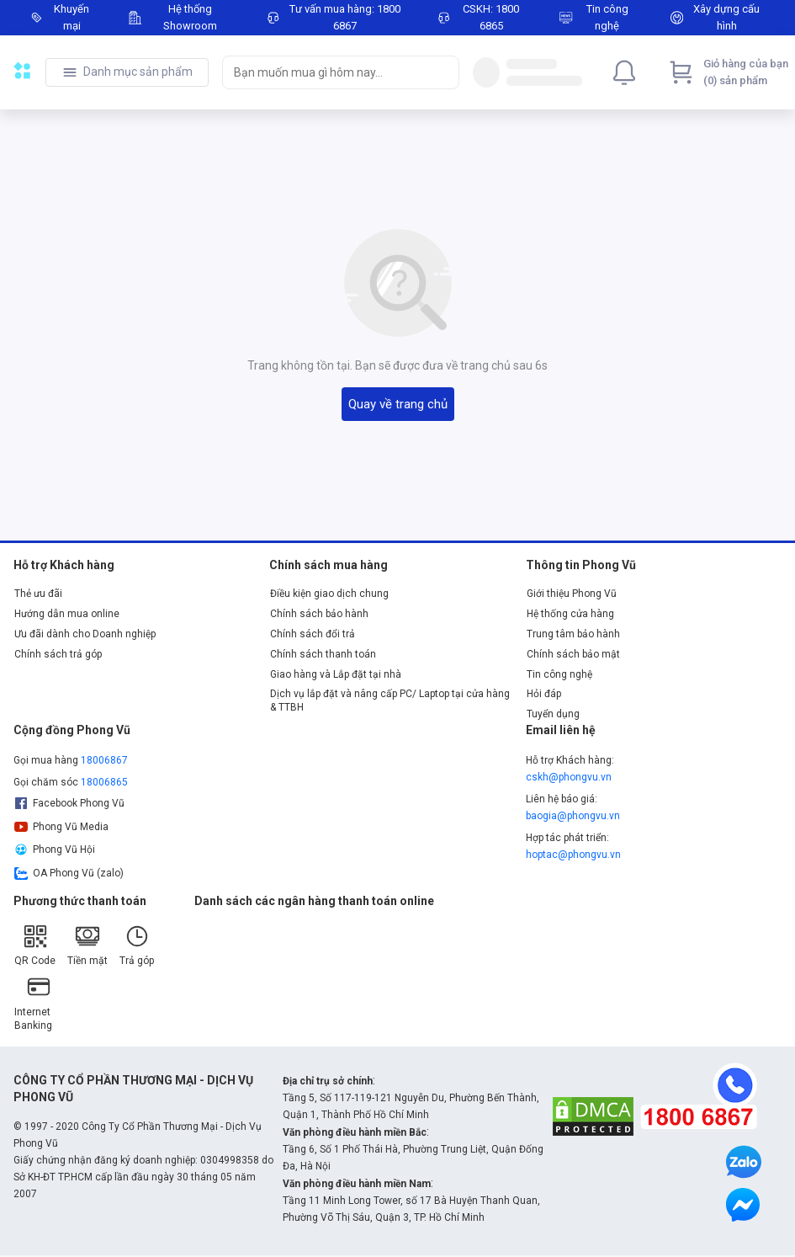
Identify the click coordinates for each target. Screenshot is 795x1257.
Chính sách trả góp (58, 654)
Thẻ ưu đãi (38, 593)
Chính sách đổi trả (312, 634)
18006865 (104, 782)
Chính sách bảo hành (319, 614)
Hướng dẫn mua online (66, 614)
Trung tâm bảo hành (573, 634)
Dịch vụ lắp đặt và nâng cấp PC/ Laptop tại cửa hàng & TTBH (390, 700)
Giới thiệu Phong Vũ (572, 593)
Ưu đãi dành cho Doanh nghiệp (85, 634)
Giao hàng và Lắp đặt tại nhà (335, 674)
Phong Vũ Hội (54, 849)
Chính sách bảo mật (573, 654)
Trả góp (136, 945)
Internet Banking (33, 1002)
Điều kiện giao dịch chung (329, 593)
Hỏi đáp (544, 694)
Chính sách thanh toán (323, 654)
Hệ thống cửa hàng (570, 614)
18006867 (104, 760)
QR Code (35, 945)
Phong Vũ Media (61, 827)
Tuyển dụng (553, 714)
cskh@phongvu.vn (569, 777)
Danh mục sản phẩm (138, 71)
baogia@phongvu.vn (573, 816)
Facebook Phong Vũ (69, 803)
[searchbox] (325, 72)
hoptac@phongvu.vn (573, 854)
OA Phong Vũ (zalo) (69, 873)
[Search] (442, 72)
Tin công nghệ (559, 674)
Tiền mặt (87, 945)
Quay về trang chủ (398, 404)
